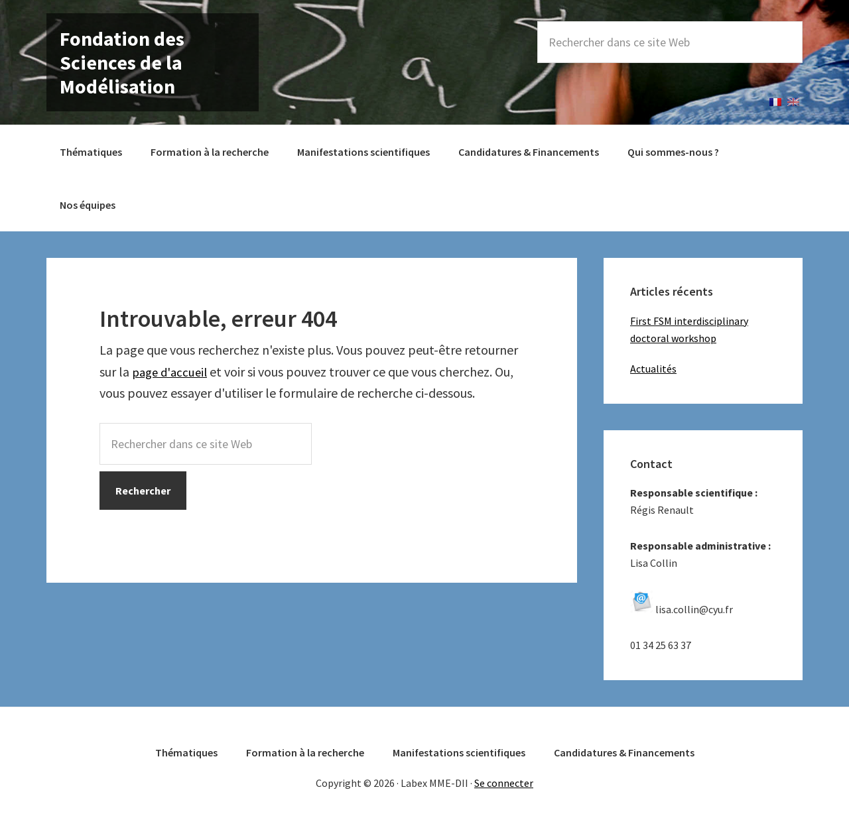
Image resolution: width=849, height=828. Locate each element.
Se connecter (503, 783)
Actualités (653, 368)
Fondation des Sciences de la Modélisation (122, 62)
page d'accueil (172, 371)
